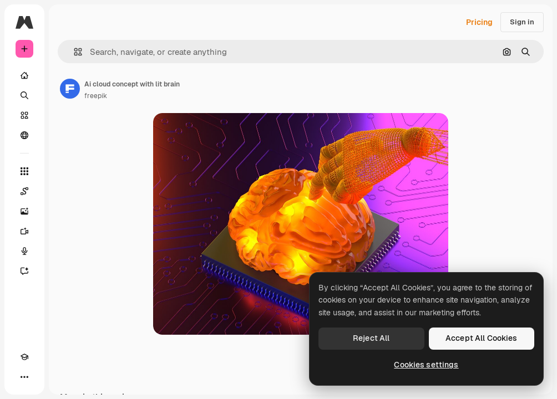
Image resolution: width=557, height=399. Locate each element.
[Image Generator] (24, 211)
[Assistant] (24, 271)
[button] (73, 52)
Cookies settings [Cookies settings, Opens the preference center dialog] (426, 365)
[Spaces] (24, 191)
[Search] (24, 95)
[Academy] (24, 357)
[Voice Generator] (24, 251)
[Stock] (24, 115)
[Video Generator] (24, 231)
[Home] (24, 75)
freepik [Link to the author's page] (95, 95)
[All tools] (24, 171)
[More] (24, 377)
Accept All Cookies (481, 338)
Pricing (479, 22)
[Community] (24, 135)
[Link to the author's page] (70, 89)
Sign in (522, 22)
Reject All (371, 338)
